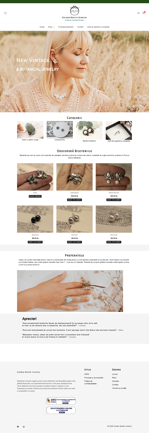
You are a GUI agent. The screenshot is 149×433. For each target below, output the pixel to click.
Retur (114, 377)
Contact (80, 27)
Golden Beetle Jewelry (74, 18)
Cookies (115, 384)
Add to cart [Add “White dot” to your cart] (114, 241)
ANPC (86, 373)
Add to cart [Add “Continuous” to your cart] (74, 200)
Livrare (115, 373)
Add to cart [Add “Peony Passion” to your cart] (114, 200)
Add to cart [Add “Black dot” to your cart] (35, 241)
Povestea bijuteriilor (66, 27)
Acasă (42, 27)
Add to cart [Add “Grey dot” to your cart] (74, 241)
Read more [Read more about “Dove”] (35, 196)
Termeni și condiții (119, 387)
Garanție (115, 380)
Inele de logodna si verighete (98, 27)
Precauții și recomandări (93, 377)
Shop (50, 27)
